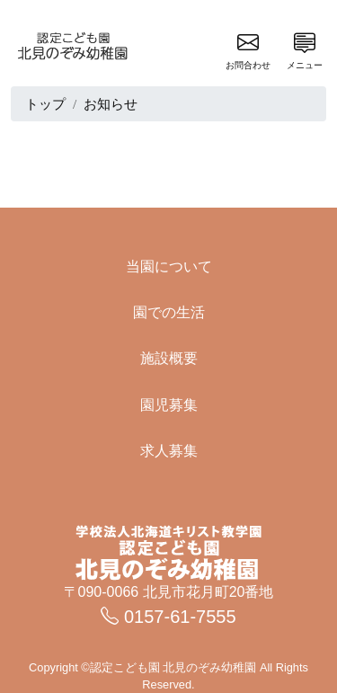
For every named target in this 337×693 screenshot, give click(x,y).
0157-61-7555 (168, 616)
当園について (169, 266)
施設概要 (169, 358)
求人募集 (169, 450)
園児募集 (169, 405)
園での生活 (169, 312)
